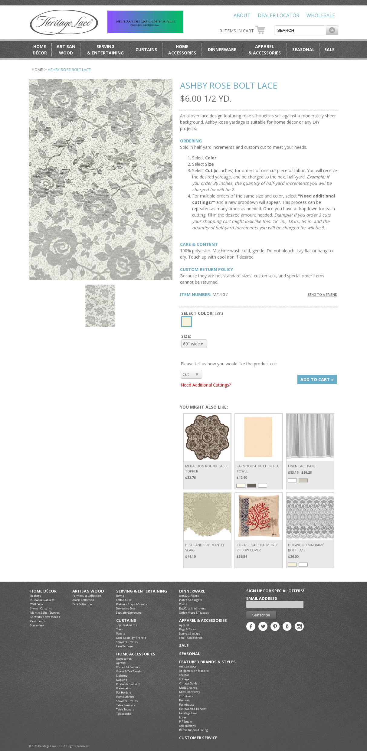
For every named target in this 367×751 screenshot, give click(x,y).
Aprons (121, 663)
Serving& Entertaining (105, 50)
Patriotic (184, 700)
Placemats (123, 688)
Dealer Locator (278, 15)
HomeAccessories (182, 50)
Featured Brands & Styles (207, 661)
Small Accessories (190, 638)
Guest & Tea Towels (129, 671)
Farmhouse (186, 705)
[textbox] (300, 30)
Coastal (184, 675)
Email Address (261, 598)
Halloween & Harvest (193, 709)
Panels (120, 633)
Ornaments (37, 621)
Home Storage (125, 697)
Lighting (121, 676)
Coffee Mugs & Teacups (194, 613)
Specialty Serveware (129, 613)
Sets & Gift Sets (189, 596)
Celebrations (187, 726)
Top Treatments (126, 625)
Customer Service (198, 737)
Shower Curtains (41, 608)
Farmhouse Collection (86, 596)
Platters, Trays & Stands (131, 604)
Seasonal (303, 49)
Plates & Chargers (190, 600)
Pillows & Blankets (42, 600)
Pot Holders (123, 692)
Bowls (120, 596)
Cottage (184, 679)
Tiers (119, 629)
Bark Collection (82, 604)
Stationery (37, 625)
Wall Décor (37, 604)
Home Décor (43, 591)
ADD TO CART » (317, 379)
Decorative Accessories (45, 617)
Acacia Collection (83, 600)
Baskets (35, 596)
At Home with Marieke (194, 671)
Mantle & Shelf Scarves (45, 613)
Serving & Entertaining (141, 591)
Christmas (186, 696)
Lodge (183, 717)
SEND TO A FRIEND (322, 294)
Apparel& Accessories (264, 50)
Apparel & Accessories (203, 620)
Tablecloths (123, 714)
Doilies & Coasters (128, 667)
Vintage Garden (189, 683)
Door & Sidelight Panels (131, 638)
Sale (329, 49)
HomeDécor (40, 50)
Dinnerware (222, 49)
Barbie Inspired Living (193, 730)
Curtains (146, 49)
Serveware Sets (126, 608)
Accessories (124, 659)
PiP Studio (185, 721)
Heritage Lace (188, 713)
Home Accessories (135, 654)
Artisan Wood (88, 591)
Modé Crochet (188, 688)
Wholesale (320, 15)
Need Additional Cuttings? (206, 385)
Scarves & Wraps (189, 633)
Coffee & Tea (124, 600)
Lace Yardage (124, 646)
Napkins (121, 680)
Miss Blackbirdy (189, 692)
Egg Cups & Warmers (192, 608)
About (242, 15)
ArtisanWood (66, 50)
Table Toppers (125, 709)
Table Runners (125, 705)
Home (37, 69)
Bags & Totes (187, 629)
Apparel (184, 625)
